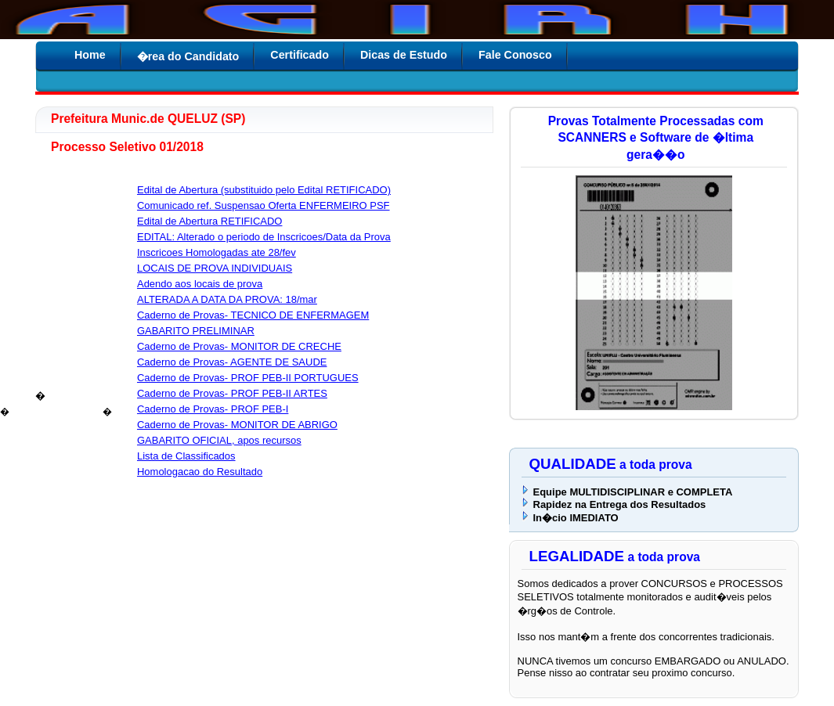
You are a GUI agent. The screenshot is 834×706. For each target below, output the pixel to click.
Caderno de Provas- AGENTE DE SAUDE (232, 362)
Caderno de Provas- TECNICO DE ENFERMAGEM (253, 315)
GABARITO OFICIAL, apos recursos (219, 440)
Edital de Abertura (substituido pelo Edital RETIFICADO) (264, 190)
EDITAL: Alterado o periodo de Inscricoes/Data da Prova (264, 237)
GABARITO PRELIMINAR (196, 331)
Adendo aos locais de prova (199, 284)
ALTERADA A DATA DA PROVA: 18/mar (227, 299)
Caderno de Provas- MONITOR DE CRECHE (239, 346)
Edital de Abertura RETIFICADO (209, 221)
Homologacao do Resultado (199, 471)
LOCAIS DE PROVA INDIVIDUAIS (214, 268)
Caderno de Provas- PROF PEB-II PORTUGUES (248, 378)
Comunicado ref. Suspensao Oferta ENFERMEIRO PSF (263, 205)
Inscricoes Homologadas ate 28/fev (216, 252)
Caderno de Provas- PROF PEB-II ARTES (232, 393)
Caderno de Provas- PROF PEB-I (212, 409)
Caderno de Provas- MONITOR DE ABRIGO (237, 424)
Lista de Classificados (186, 456)
